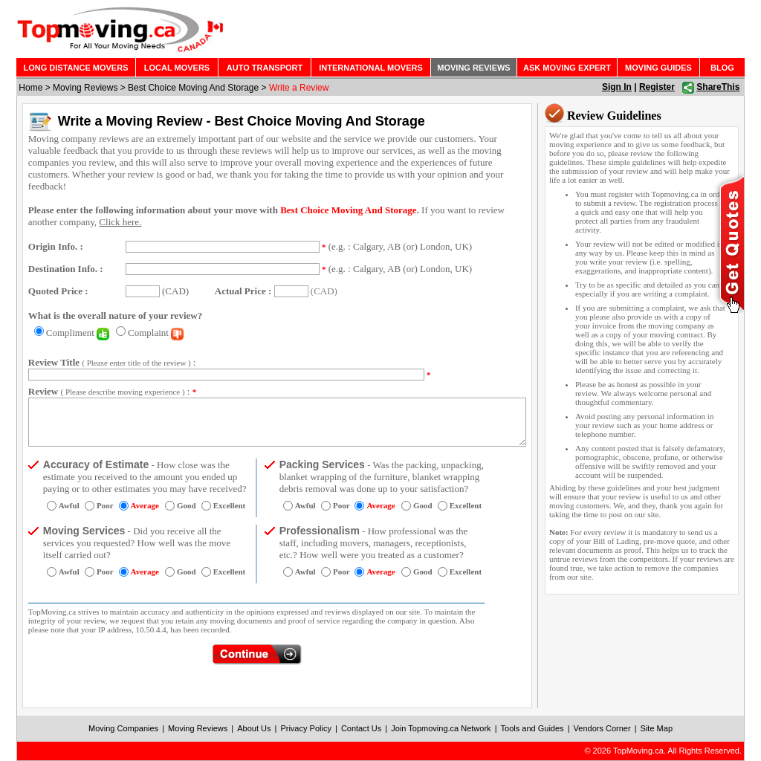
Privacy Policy (305, 728)
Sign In (617, 87)
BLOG (722, 67)
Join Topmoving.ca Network (440, 728)
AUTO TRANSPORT (264, 67)
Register (657, 87)
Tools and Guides (532, 728)
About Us (254, 728)
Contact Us (361, 728)
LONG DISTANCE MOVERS (76, 67)
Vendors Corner (602, 728)
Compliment (77, 332)
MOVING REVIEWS (473, 67)
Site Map (657, 728)
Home (30, 87)
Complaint (156, 332)
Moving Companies (123, 728)
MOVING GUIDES (658, 67)
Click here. (120, 221)
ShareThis (717, 87)
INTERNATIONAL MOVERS (371, 67)
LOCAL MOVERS (177, 67)
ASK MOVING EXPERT (567, 67)
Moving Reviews (85, 87)
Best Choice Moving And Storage (193, 87)
